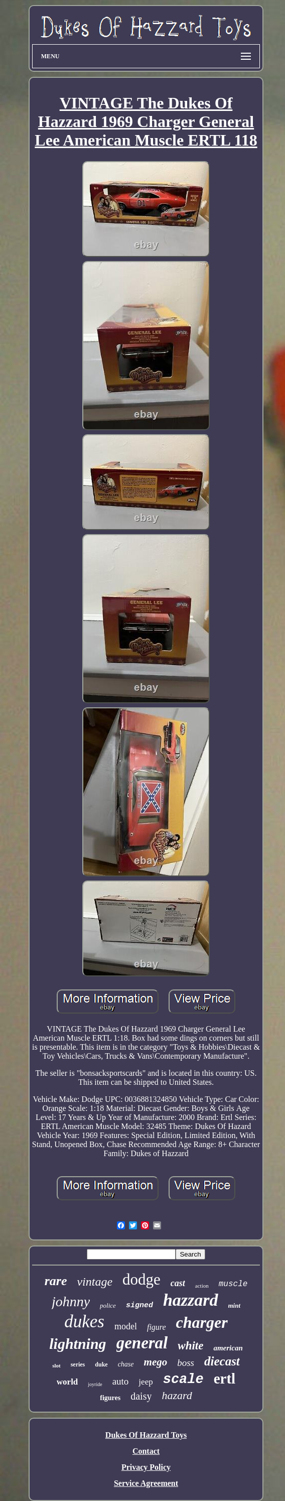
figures (110, 1398)
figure (156, 1327)
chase (126, 1364)
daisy (141, 1396)
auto (120, 1381)
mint (234, 1305)
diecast (222, 1361)
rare (56, 1281)
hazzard (190, 1300)
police (108, 1305)
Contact (146, 1451)
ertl (224, 1378)
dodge (141, 1279)
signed (139, 1305)
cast (178, 1283)
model (125, 1326)
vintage (94, 1281)
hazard (177, 1395)
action (202, 1286)
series (78, 1364)
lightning (77, 1343)
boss (185, 1362)
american (227, 1348)
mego (156, 1362)
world (67, 1382)
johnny (71, 1301)
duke (101, 1364)
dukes (84, 1321)
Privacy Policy (146, 1467)
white (190, 1345)
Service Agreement (146, 1483)
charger (202, 1322)
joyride (95, 1384)
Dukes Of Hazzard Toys (146, 1435)
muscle (233, 1284)
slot (56, 1365)
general (142, 1343)
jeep (145, 1382)
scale (183, 1379)
